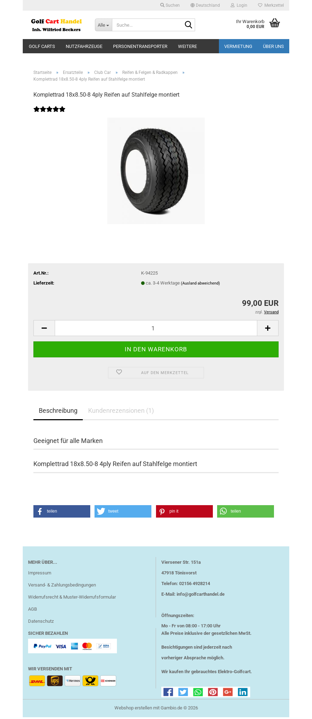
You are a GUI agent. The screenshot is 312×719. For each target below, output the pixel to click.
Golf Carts (42, 46)
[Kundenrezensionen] (49, 115)
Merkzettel (271, 5)
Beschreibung (58, 412)
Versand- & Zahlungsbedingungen (62, 586)
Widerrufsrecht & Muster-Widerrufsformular (72, 598)
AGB (32, 610)
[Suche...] (103, 24)
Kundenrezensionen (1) (121, 412)
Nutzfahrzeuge (84, 46)
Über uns (273, 46)
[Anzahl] (156, 330)
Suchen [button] (170, 5)
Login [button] (239, 5)
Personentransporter (140, 46)
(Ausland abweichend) (200, 285)
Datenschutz (41, 623)
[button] (205, 5)
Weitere (187, 46)
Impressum (39, 574)
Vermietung (238, 46)
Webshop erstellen (133, 709)
